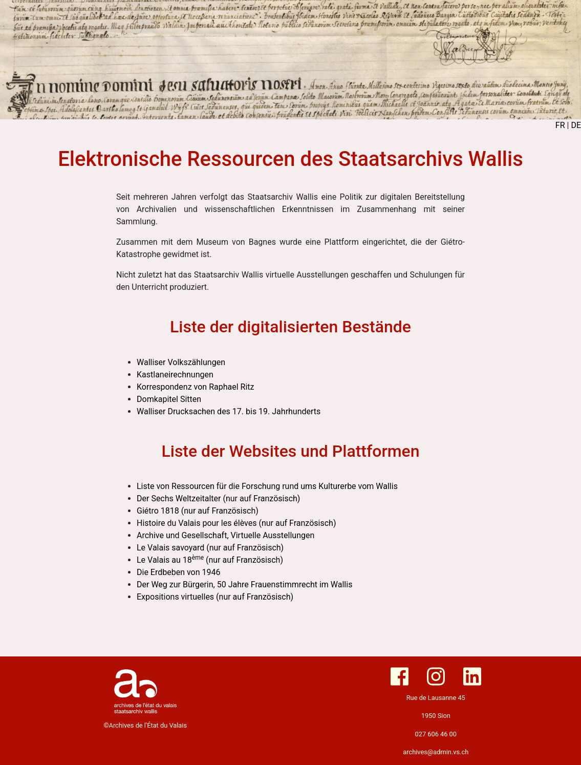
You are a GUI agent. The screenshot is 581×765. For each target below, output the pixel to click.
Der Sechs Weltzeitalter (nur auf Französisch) (218, 498)
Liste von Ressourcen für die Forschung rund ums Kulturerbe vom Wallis (267, 486)
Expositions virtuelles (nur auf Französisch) (215, 597)
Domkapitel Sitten (169, 399)
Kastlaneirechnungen (175, 374)
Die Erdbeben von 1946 (179, 572)
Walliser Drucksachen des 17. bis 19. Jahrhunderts (228, 411)
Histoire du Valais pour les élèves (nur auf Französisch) (236, 523)
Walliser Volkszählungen (181, 362)
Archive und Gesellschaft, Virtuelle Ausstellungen (225, 535)
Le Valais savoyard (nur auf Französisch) (210, 547)
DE (576, 125)
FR (560, 125)
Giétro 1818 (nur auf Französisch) (198, 511)
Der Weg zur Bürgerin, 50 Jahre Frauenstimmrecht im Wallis (244, 584)
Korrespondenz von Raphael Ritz (195, 387)
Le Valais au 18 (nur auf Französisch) (210, 560)
